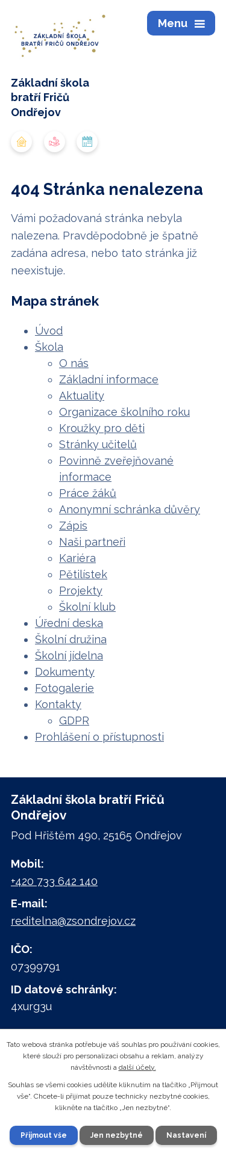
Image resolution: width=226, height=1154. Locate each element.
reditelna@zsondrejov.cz (73, 921)
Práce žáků (87, 493)
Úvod (49, 330)
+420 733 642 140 (54, 881)
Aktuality (81, 395)
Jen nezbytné (116, 1135)
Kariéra (77, 558)
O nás (74, 363)
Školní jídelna (69, 655)
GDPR (74, 720)
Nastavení (186, 1135)
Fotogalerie (64, 688)
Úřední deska (69, 623)
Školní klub (87, 606)
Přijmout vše (43, 1135)
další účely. (137, 1067)
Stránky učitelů (98, 444)
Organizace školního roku (124, 412)
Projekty (80, 590)
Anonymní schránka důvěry (129, 509)
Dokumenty (65, 671)
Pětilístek (83, 574)
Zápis (73, 525)
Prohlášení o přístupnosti (99, 736)
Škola (49, 347)
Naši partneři (92, 541)
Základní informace (109, 379)
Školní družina (71, 639)
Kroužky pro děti (102, 428)
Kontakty (58, 704)
